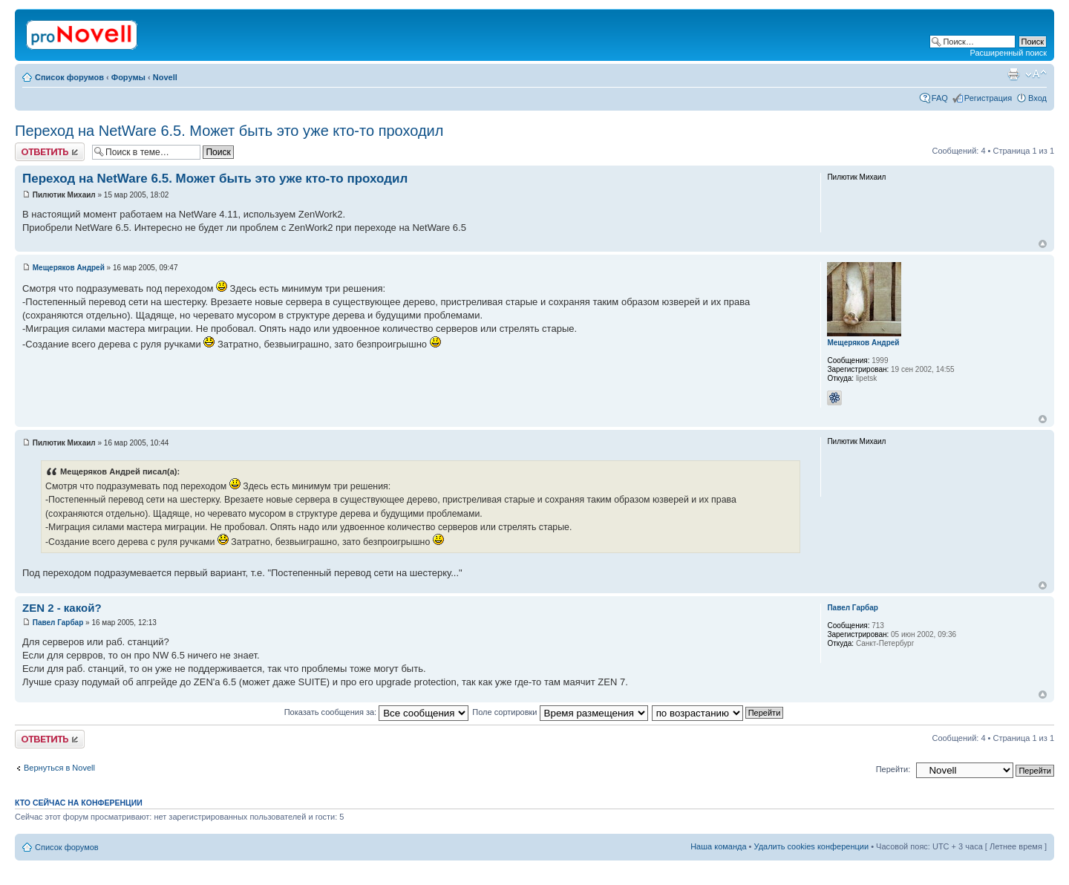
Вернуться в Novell (59, 767)
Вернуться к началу (1043, 244)
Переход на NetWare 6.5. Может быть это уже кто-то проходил (229, 131)
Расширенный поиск (1008, 52)
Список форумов (69, 77)
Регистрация (988, 98)
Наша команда (718, 846)
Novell (165, 77)
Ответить (50, 152)
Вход (1037, 98)
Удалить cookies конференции (811, 846)
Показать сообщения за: (376, 712)
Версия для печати (1013, 74)
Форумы (128, 77)
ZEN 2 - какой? (62, 607)
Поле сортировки (559, 712)
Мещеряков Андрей (69, 268)
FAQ (940, 98)
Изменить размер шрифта (1036, 74)
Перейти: (893, 769)
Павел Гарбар (58, 622)
